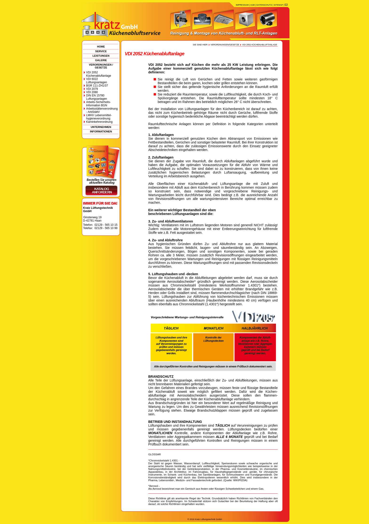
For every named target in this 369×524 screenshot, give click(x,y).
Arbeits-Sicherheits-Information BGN (98, 103)
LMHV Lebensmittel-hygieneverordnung (99, 117)
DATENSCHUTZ (264, 5)
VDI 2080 (92, 92)
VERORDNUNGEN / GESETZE (101, 66)
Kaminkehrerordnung (99, 121)
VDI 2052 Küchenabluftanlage (98, 74)
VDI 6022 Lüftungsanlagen (96, 80)
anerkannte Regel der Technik (193, 498)
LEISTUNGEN (100, 55)
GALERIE (101, 60)
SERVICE (101, 51)
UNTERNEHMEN (101, 127)
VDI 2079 (92, 89)
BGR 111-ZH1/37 (97, 85)
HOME (101, 46)
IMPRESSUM (242, 5)
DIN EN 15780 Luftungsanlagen (96, 97)
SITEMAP (278, 5)
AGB (252, 5)
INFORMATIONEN (101, 131)
